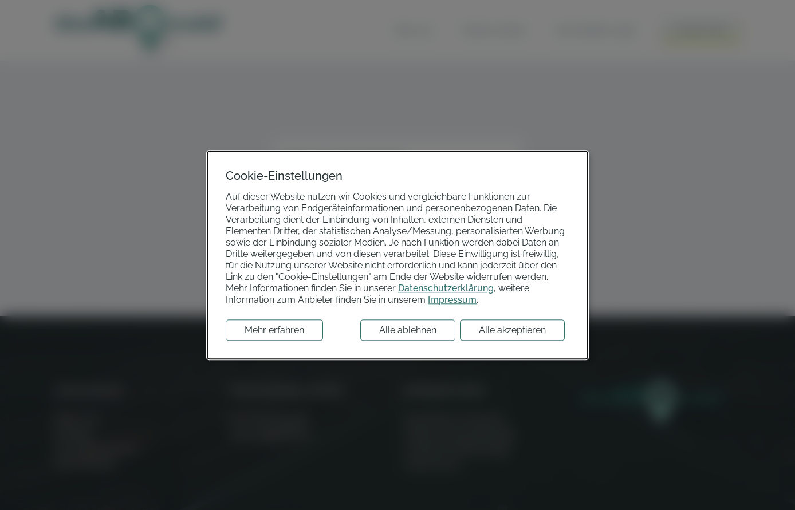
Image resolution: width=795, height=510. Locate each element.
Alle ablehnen (407, 330)
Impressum (452, 299)
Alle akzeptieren (512, 330)
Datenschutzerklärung (446, 288)
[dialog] (397, 255)
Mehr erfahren (274, 330)
